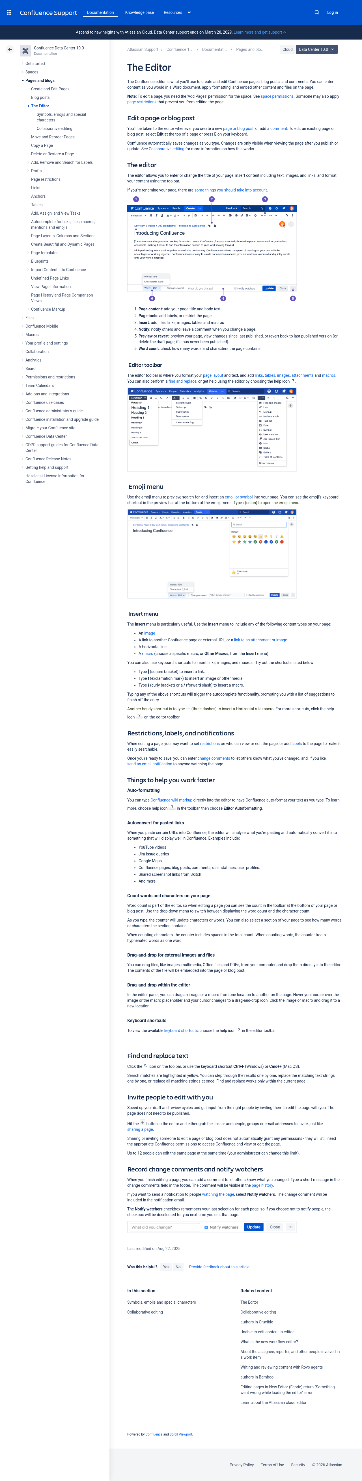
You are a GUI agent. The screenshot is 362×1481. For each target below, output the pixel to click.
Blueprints (40, 261)
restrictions (210, 743)
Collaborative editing (54, 128)
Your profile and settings (46, 343)
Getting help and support (46, 467)
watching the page (218, 1194)
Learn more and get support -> (260, 32)
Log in (332, 12)
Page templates (45, 253)
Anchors (38, 196)
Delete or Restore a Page (52, 154)
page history (262, 1185)
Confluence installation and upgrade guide (62, 419)
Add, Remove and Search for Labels (62, 162)
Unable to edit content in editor (267, 1332)
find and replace (183, 381)
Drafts (36, 171)
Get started (35, 63)
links (259, 375)
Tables (37, 204)
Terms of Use (272, 1465)
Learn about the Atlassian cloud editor (273, 1402)
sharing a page (140, 1129)
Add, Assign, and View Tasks (56, 213)
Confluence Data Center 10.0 (59, 48)
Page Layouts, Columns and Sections (63, 236)
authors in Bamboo (256, 1377)
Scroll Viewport (181, 1434)
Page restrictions (46, 179)
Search (317, 12)
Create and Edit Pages (50, 89)
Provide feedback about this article (219, 1267)
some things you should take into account (230, 190)
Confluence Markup (48, 309)
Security (298, 1465)
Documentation (100, 12)
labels (297, 743)
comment (278, 128)
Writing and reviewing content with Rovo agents (281, 1367)
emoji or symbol (239, 497)
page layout (213, 375)
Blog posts (40, 97)
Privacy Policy (242, 1465)
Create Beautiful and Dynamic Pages (62, 244)
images (283, 375)
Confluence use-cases (44, 402)
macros (328, 375)
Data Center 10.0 (318, 49)
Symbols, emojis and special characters (161, 1302)
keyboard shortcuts (181, 1030)
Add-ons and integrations (47, 394)
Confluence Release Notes (48, 459)
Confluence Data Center (46, 436)
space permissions (277, 96)
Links (35, 188)
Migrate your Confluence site (50, 428)
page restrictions (141, 102)
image (149, 633)
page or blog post (238, 128)
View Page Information (51, 286)
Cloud (288, 49)
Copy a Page (42, 145)
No (178, 1267)
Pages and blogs (40, 80)
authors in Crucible (256, 1322)
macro (147, 653)
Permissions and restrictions (50, 377)
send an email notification (149, 764)
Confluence (153, 1434)
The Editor (40, 106)
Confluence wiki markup (171, 800)
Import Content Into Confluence (58, 269)
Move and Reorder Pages (53, 137)
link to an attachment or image (260, 640)
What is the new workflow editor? (269, 1342)
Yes (166, 1267)
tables (270, 375)
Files (29, 317)
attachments (303, 375)
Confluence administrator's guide (54, 411)
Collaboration (37, 351)
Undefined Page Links (50, 278)
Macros (32, 334)
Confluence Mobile (41, 326)
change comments (214, 758)
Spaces (31, 72)
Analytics (33, 360)
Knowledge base (139, 12)
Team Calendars (39, 385)
